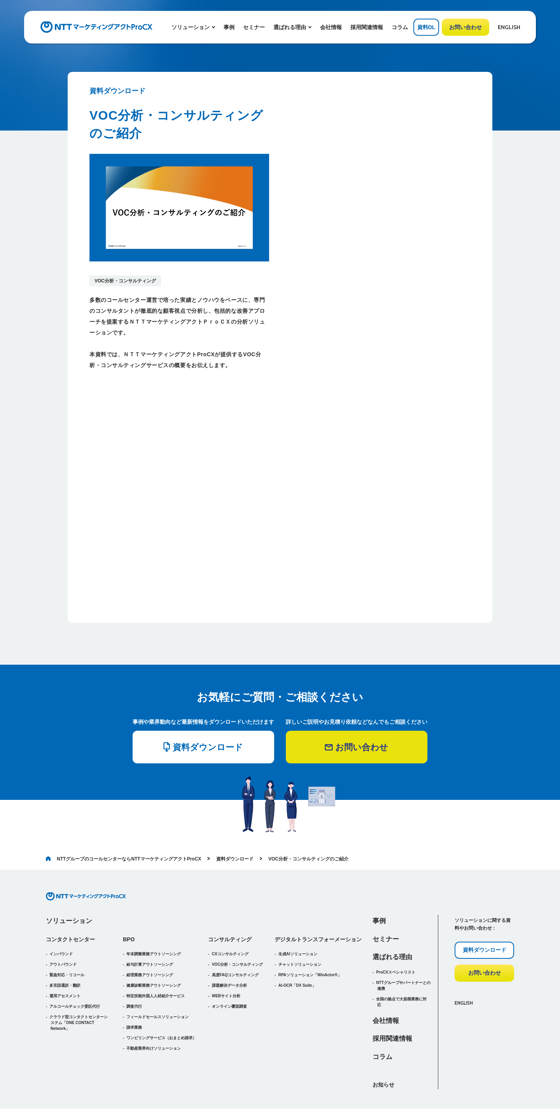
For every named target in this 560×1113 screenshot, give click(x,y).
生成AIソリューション (297, 919)
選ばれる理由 (392, 922)
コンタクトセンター (70, 905)
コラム (400, 27)
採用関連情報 (366, 27)
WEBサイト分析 (226, 961)
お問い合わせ (465, 27)
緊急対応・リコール (66, 940)
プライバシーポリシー (492, 1093)
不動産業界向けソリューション (153, 1014)
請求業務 (134, 993)
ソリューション (69, 886)
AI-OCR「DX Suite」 (297, 951)
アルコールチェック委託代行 (74, 972)
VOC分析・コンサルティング (125, 281)
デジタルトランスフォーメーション (318, 905)
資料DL (426, 27)
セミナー (254, 27)
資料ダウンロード (235, 824)
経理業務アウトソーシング (149, 940)
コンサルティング (230, 905)
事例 (229, 27)
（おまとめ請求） (161, 1003)
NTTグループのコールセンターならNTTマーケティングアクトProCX (123, 824)
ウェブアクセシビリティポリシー (418, 1093)
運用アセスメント (64, 961)
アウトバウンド (63, 930)
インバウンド (61, 919)
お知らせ (383, 1050)
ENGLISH (509, 27)
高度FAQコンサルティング (235, 940)
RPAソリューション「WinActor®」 (309, 940)
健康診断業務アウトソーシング (153, 951)
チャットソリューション (299, 930)
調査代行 (134, 972)
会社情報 (331, 27)
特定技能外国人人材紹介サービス (155, 961)
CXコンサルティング (230, 919)
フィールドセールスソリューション (157, 982)
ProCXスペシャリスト (395, 937)
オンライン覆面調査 (229, 972)
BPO (129, 905)
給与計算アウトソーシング (149, 930)
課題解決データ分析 (229, 951)
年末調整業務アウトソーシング (153, 919)
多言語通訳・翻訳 (64, 951)
